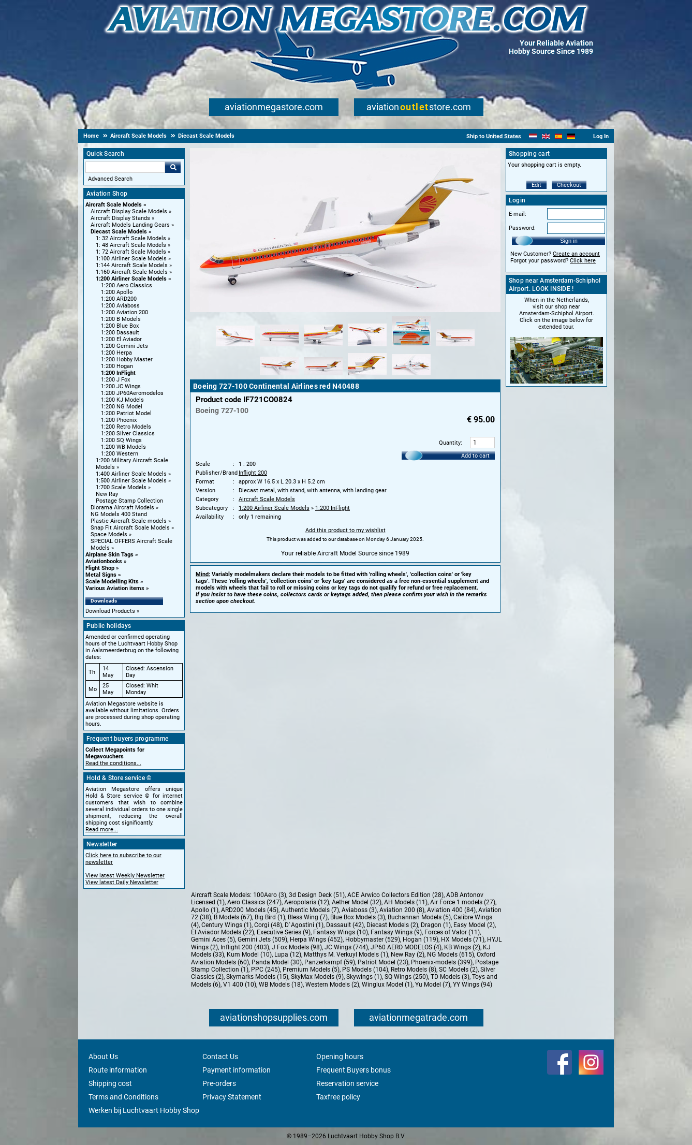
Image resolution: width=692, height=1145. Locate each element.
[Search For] (125, 167)
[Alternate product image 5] (411, 346)
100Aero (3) (269, 895)
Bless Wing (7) (308, 917)
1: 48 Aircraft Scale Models (131, 245)
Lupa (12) (287, 954)
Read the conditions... (113, 763)
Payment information (236, 1070)
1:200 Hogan (117, 366)
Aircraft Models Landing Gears (130, 225)
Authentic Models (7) (310, 910)
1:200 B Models (121, 319)
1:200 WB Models (123, 447)
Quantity (450, 442)
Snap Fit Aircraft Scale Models (130, 527)
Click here (583, 260)
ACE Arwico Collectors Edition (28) (395, 895)
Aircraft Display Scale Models (129, 211)
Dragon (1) (436, 925)
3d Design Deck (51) (317, 895)
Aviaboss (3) (359, 910)
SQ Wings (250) (406, 976)
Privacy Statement (231, 1097)
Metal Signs (100, 574)
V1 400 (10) (239, 984)
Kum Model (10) (249, 954)
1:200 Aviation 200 (124, 312)
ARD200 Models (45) (249, 910)
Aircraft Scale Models (113, 204)
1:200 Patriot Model (126, 413)
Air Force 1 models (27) (462, 902)
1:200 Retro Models (126, 426)
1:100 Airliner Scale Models (131, 258)
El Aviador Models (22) (222, 932)
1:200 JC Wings (121, 386)
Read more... (101, 829)
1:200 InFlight (118, 373)
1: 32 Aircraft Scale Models (131, 238)
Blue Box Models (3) (357, 917)
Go (173, 167)
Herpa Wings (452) (316, 939)
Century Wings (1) (226, 925)
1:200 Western (119, 453)
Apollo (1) (204, 910)
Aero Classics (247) (254, 902)
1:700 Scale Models (121, 487)
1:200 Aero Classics (126, 285)
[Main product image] (345, 310)
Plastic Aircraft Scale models (129, 521)
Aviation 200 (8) (401, 910)
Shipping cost (110, 1083)
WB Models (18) (281, 984)
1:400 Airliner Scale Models (131, 474)
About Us (103, 1056)
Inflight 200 (253, 472)
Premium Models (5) (311, 969)
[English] (546, 136)
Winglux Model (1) (387, 984)
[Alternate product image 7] (279, 375)
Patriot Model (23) (383, 962)
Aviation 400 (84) (451, 910)
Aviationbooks (103, 561)
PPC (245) (265, 969)
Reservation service (347, 1083)
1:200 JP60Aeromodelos (132, 393)
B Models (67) (233, 917)
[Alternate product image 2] (279, 346)
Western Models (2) (332, 984)
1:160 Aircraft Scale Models (132, 272)
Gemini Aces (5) (213, 939)
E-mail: (517, 214)
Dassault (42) (345, 925)
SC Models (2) (458, 969)
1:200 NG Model (121, 406)
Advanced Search (110, 178)
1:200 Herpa (116, 352)
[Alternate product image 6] (455, 346)
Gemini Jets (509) (262, 939)
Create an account (576, 254)
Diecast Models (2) (392, 925)
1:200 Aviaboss (120, 305)
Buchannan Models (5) (419, 917)
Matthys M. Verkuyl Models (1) (346, 954)
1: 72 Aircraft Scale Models (131, 251)
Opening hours (339, 1056)
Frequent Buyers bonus (353, 1070)
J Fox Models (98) (297, 947)
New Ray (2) (407, 954)
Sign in (569, 241)
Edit (536, 185)
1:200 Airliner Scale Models (131, 278)
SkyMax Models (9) (317, 976)
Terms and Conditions (123, 1097)
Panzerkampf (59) (329, 962)
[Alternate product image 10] (411, 375)
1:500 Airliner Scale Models (131, 480)
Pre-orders (219, 1083)
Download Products (110, 611)
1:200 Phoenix (119, 420)
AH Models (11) (406, 902)
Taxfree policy (338, 1097)
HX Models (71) (462, 939)
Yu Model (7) (432, 984)
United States (503, 136)
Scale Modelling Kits (112, 581)
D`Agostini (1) (304, 925)
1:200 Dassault (120, 332)
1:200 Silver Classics (128, 433)
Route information (118, 1070)
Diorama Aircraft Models (122, 507)
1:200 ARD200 (119, 299)
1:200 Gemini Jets (124, 346)
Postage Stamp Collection (129, 500)
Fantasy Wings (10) (340, 932)
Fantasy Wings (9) (396, 932)
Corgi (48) (268, 925)
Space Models (109, 534)
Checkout (569, 185)
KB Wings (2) (462, 947)
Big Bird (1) (270, 917)
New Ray (107, 494)
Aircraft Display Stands (120, 218)
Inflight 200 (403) (244, 947)
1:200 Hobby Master (127, 359)
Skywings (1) (364, 976)
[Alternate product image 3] (323, 346)
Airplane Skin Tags (109, 554)
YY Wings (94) (472, 984)
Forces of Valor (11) (452, 932)
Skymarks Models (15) (257, 976)
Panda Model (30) (277, 962)
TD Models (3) (450, 976)
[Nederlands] (533, 136)
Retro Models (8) (413, 969)
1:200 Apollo (116, 292)
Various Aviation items (114, 588)
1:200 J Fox (115, 379)
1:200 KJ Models (122, 400)
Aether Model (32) (356, 902)
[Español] (559, 136)
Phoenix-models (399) (442, 962)
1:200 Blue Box (120, 325)
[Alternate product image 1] (235, 346)
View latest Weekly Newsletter (125, 875)
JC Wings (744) (346, 947)
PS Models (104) (365, 969)
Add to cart (475, 455)
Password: (522, 228)
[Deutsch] (571, 136)
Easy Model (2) (474, 925)
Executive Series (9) (284, 932)
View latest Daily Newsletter (121, 882)
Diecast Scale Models (119, 231)
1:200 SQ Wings (121, 440)
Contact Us (220, 1056)
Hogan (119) (420, 939)
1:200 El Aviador (121, 339)
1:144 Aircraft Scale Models (132, 265)
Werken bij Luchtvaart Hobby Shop (144, 1110)
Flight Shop (99, 568)
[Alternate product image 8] (323, 375)
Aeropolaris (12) (306, 902)
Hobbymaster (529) (372, 939)
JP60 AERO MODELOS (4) (406, 947)
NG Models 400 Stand (119, 514)
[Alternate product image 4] (367, 346)
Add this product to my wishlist (345, 530)
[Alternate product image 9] (367, 375)
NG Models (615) (450, 954)
